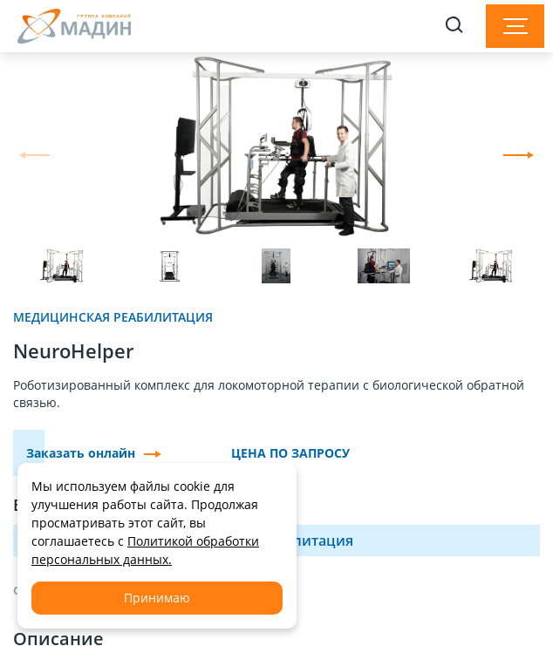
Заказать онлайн (93, 453)
